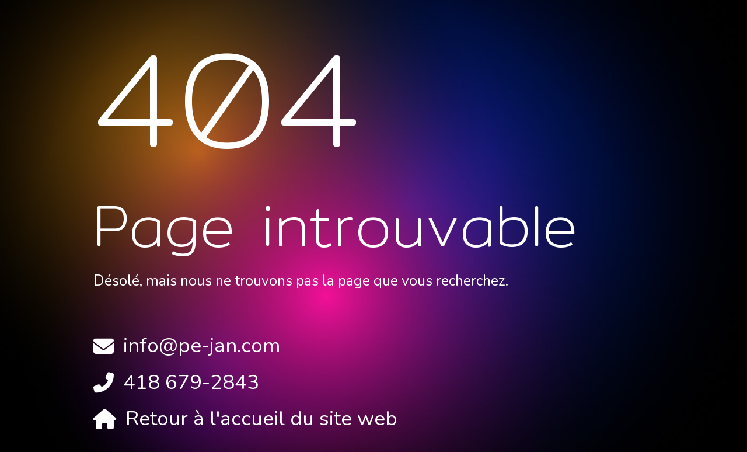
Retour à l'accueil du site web (261, 418)
